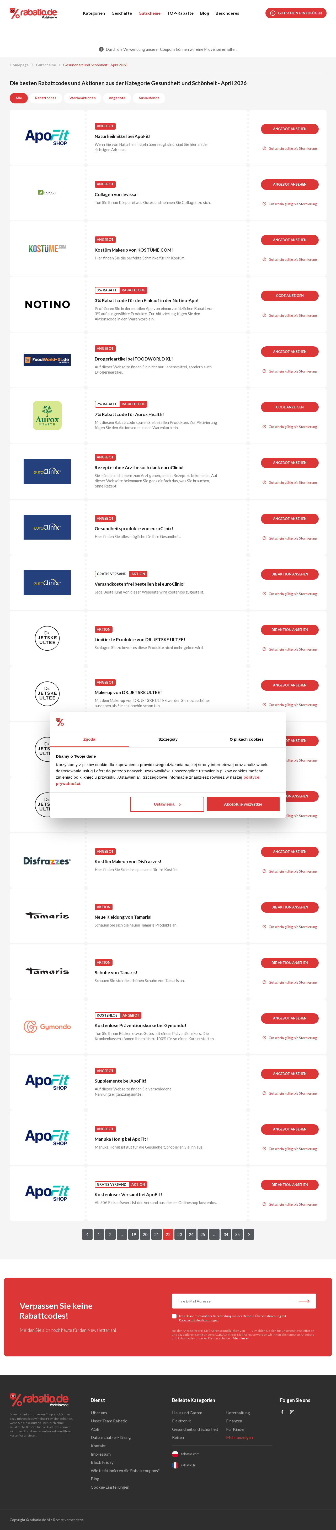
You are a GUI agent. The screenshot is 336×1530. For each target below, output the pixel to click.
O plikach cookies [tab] (247, 739)
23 (179, 1234)
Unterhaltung (238, 1412)
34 (225, 1234)
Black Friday (102, 1462)
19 (133, 1234)
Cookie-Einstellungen (110, 1486)
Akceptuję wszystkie (243, 804)
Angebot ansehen (290, 129)
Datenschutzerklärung (111, 1437)
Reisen (178, 1437)
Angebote (117, 98)
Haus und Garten (187, 1412)
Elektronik (181, 1420)
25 (202, 1234)
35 (237, 1234)
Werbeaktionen (83, 98)
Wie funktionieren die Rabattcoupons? (125, 1470)
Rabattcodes (45, 98)
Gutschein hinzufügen (296, 13)
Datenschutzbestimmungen (198, 1320)
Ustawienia (167, 804)
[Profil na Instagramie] (292, 1413)
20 (145, 1234)
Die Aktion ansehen (289, 574)
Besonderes (227, 12)
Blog (204, 12)
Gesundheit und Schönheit (195, 1429)
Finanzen (234, 1420)
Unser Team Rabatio (109, 1420)
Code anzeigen (290, 295)
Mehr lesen (241, 1338)
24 (191, 1234)
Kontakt (98, 1445)
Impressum (101, 1453)
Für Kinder (235, 1429)
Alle (18, 98)
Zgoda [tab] (89, 739)
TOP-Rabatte (180, 12)
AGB (218, 1335)
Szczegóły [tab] (168, 739)
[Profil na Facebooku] (282, 1413)
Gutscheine (149, 12)
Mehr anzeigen (239, 1437)
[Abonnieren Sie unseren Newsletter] (304, 1301)
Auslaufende (148, 98)
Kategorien (94, 12)
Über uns (99, 1412)
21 (156, 1234)
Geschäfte (121, 12)
